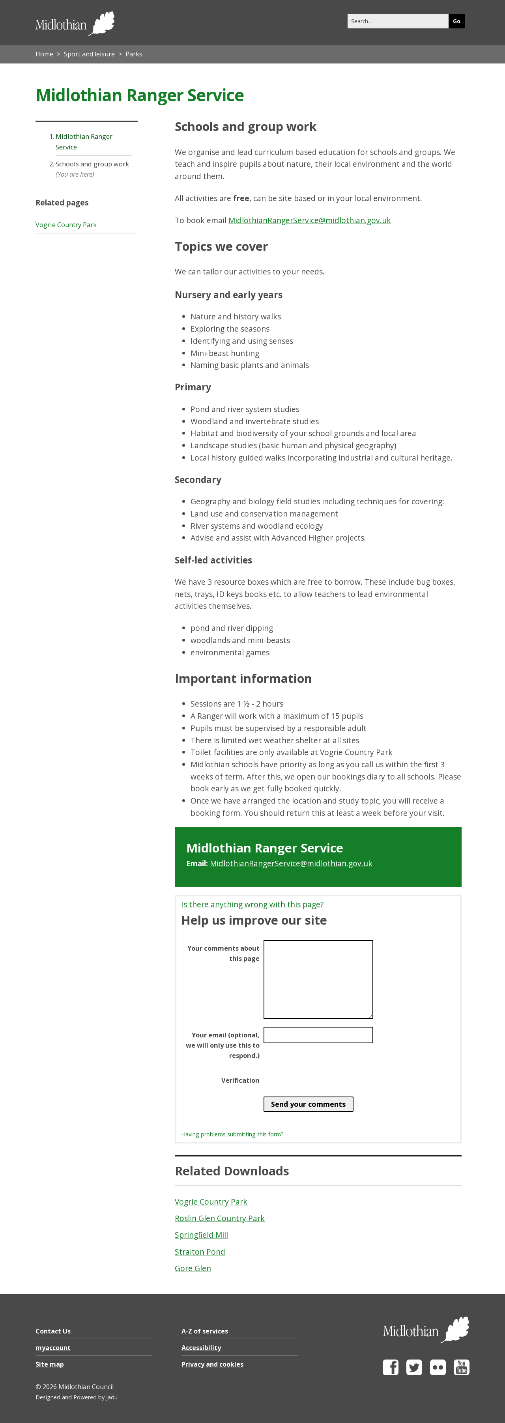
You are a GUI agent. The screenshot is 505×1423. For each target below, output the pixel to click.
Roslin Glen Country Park (220, 1218)
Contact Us (53, 1331)
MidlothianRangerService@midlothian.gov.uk (309, 220)
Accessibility (201, 1347)
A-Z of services (204, 1331)
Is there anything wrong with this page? (252, 904)
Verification (240, 1080)
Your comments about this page (223, 953)
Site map (50, 1364)
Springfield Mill (201, 1234)
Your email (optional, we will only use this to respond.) (223, 1045)
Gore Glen (193, 1268)
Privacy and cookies (212, 1364)
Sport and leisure (89, 54)
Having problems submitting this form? (232, 1134)
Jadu (112, 1397)
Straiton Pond (200, 1251)
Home (44, 54)
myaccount (53, 1347)
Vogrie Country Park (211, 1201)
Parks (133, 54)
